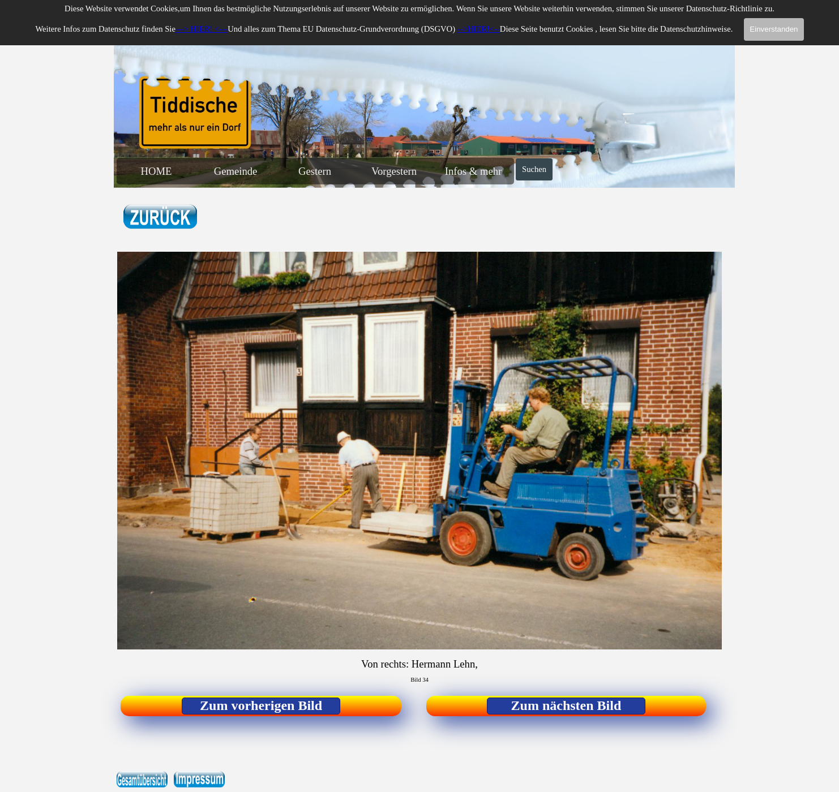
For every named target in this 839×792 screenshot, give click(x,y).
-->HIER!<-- (478, 28)
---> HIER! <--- (201, 28)
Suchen (534, 169)
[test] (261, 706)
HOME (156, 171)
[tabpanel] (190, 217)
